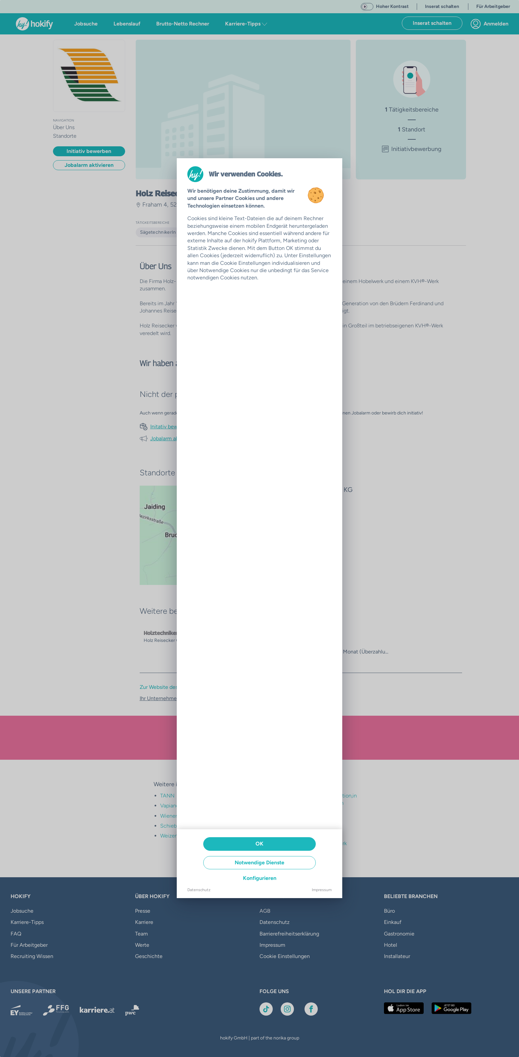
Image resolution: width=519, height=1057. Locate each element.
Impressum (322, 890)
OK (259, 844)
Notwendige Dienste (259, 862)
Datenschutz (199, 890)
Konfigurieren (259, 878)
